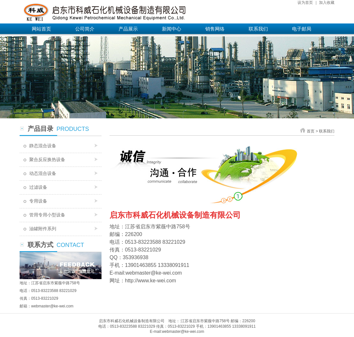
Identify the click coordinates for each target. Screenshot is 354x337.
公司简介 (84, 29)
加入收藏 (326, 2)
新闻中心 (171, 29)
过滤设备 (38, 187)
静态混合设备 (42, 145)
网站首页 (41, 29)
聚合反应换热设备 (47, 159)
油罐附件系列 (42, 228)
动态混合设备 (42, 173)
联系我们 (258, 29)
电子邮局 (301, 29)
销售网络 (215, 29)
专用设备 (38, 201)
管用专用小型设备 (47, 214)
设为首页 (305, 2)
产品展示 (128, 29)
